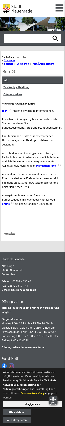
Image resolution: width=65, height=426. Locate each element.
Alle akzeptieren (17, 420)
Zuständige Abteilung (16, 87)
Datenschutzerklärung (32, 393)
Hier (7, 110)
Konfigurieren (32, 404)
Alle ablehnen (16, 412)
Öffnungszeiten (12, 94)
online (8, 203)
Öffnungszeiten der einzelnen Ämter (23, 347)
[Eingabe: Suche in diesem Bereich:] (29, 38)
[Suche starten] (55, 38)
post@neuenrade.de (23, 289)
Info (5, 80)
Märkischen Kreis (49, 165)
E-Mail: (6, 289)
